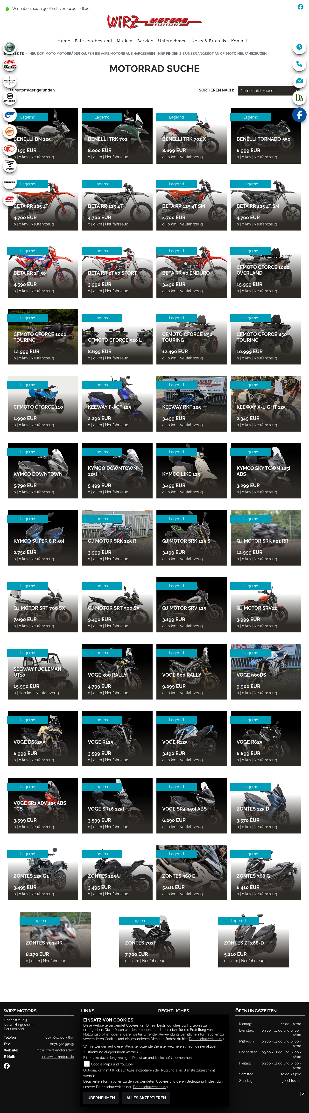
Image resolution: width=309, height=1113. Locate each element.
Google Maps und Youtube (112, 1064)
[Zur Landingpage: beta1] (9, 64)
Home (64, 41)
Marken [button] (125, 41)
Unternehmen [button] (172, 41)
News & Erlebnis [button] (209, 41)
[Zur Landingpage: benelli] (9, 47)
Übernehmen (101, 1098)
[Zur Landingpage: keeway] (9, 131)
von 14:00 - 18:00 (74, 8)
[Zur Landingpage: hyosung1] (9, 114)
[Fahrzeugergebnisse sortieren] (269, 91)
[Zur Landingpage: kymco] (9, 148)
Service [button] (145, 41)
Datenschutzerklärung (206, 1039)
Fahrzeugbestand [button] (93, 41)
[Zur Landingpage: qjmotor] (9, 199)
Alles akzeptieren (146, 1098)
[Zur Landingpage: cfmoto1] (9, 98)
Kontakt (239, 41)
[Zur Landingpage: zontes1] (9, 182)
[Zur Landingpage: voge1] (9, 165)
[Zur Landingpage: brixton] (9, 81)
